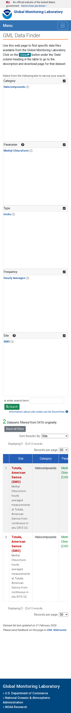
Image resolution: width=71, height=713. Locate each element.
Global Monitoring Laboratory (38, 12)
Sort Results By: (30, 436)
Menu (7, 25)
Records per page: (46, 450)
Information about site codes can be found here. (38, 411)
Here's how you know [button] (33, 5)
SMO (7, 341)
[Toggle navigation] (62, 25)
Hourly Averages (14, 278)
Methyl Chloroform (16, 150)
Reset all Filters (15, 428)
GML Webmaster (56, 629)
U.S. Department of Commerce (26, 693)
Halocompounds (14, 87)
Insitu (7, 214)
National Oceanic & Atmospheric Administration (26, 700)
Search (12, 406)
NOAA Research (16, 707)
